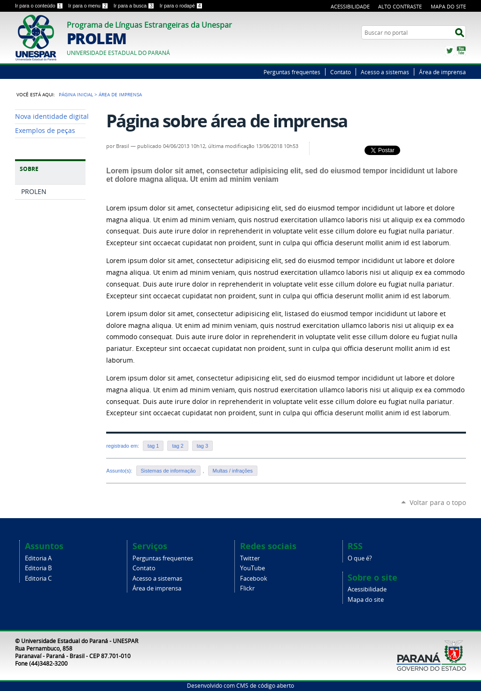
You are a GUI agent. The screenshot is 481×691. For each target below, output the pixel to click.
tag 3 (202, 446)
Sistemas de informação (168, 471)
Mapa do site (366, 600)
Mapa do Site (448, 6)
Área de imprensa (442, 72)
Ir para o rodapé (181, 5)
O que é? (360, 558)
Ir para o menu (88, 5)
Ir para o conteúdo (39, 5)
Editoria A (38, 558)
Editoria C (38, 578)
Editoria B (38, 568)
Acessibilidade (350, 6)
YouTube (461, 50)
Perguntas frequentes (292, 72)
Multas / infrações (233, 471)
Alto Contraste (400, 6)
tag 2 (177, 446)
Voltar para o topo (438, 502)
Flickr (247, 588)
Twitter (449, 50)
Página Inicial (76, 94)
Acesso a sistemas (385, 72)
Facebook (253, 578)
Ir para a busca (135, 5)
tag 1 (153, 446)
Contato (340, 72)
